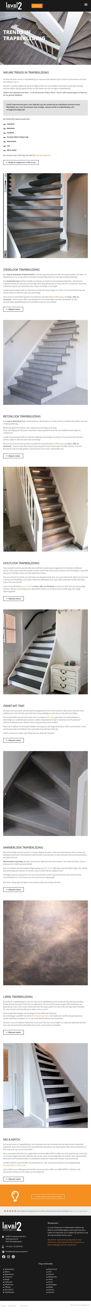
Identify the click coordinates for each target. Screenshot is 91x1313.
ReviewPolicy (24, 1306)
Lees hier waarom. (42, 155)
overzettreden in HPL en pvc (52, 297)
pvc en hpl (27, 586)
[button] (86, 4)
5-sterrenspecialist (79, 1211)
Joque (77, 1305)
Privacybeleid (12, 1306)
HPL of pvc (51, 717)
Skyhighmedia (85, 1305)
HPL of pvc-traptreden (40, 1016)
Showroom (37, 6)
